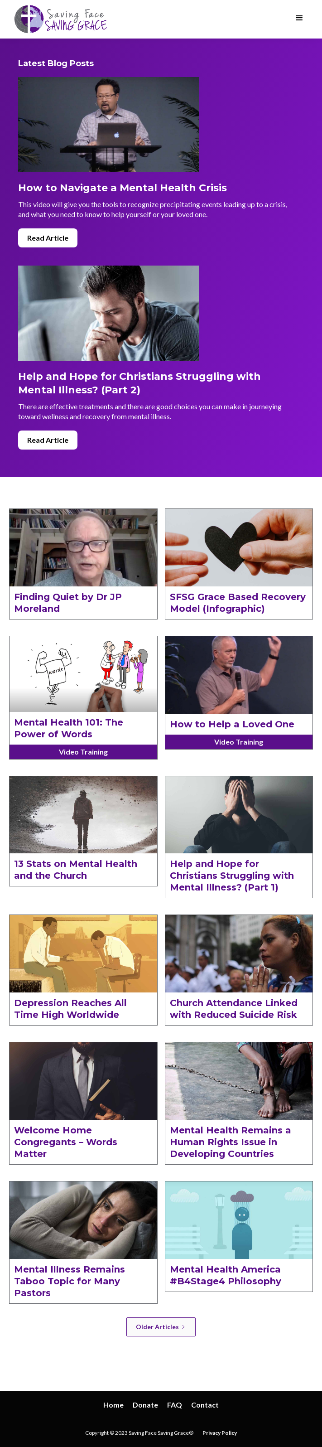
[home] (59, 19)
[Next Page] (161, 1326)
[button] (299, 18)
